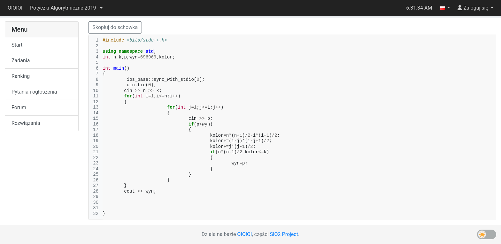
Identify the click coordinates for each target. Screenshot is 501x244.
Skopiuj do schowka (115, 27)
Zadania (21, 60)
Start (17, 45)
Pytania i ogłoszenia (34, 92)
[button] (66, 8)
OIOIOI (15, 8)
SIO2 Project (284, 234)
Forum (19, 107)
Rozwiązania (26, 123)
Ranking (21, 76)
